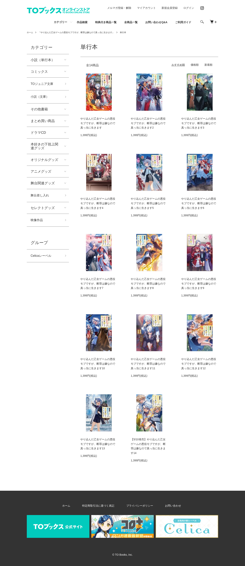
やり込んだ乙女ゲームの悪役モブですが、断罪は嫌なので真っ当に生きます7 (97, 283)
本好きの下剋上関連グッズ (44, 148)
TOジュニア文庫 (43, 84)
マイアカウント (146, 7)
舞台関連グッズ (43, 185)
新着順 (208, 64)
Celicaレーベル (42, 259)
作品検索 (82, 22)
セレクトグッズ (43, 210)
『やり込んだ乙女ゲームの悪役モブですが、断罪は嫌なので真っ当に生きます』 (80, 32)
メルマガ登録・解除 (119, 7)
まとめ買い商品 (43, 122)
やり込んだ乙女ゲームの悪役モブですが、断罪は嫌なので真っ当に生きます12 (198, 364)
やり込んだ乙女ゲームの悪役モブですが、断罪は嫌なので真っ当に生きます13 (97, 444)
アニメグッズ (41, 173)
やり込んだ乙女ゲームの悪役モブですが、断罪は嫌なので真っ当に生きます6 (198, 203)
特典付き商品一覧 (106, 22)
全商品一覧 (131, 22)
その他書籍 (39, 111)
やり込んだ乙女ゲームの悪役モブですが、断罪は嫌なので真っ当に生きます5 (148, 203)
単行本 (130, 32)
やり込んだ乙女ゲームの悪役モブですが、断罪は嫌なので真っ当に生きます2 (148, 123)
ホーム (30, 32)
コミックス (39, 72)
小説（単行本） (43, 60)
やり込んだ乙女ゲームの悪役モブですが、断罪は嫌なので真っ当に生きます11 (148, 364)
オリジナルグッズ (44, 161)
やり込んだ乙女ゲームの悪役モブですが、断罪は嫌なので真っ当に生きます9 (198, 283)
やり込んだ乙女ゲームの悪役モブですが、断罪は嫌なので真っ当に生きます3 (198, 123)
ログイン (188, 7)
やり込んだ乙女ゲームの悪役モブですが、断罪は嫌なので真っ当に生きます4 (97, 203)
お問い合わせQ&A (156, 22)
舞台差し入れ (41, 197)
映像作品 (37, 223)
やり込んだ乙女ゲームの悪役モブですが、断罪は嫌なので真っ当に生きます (97, 123)
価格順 (195, 64)
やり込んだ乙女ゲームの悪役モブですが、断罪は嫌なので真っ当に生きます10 (97, 364)
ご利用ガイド (183, 22)
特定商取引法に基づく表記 (102, 505)
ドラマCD (38, 134)
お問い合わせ (165, 505)
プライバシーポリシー (137, 505)
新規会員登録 (170, 7)
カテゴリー (60, 22)
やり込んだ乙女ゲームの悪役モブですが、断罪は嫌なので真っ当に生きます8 (148, 283)
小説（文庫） (41, 98)
